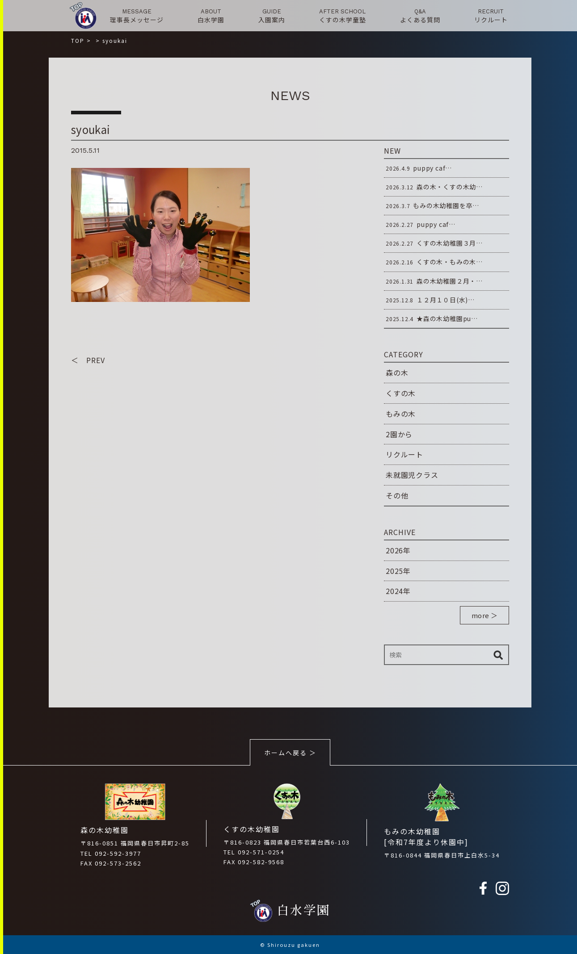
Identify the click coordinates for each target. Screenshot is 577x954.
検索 (498, 654)
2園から (399, 434)
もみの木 (401, 413)
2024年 (398, 591)
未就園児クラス (412, 474)
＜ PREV (88, 360)
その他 (397, 495)
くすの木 (401, 393)
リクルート (404, 454)
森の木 (397, 372)
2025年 (398, 570)
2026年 (398, 550)
